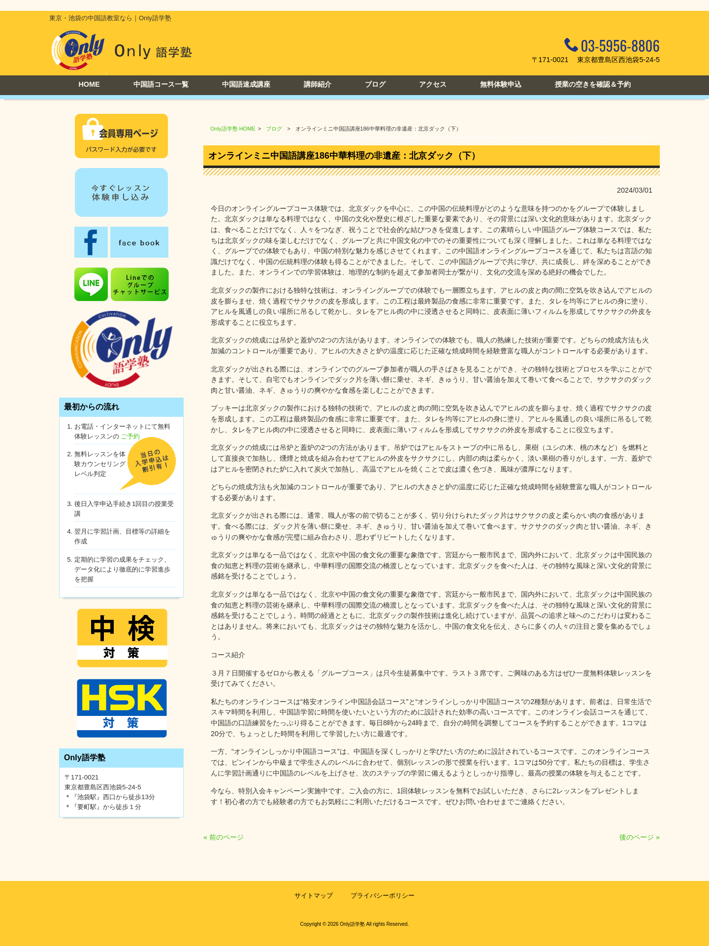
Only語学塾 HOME (233, 129)
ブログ (274, 129)
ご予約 (130, 436)
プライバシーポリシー (383, 895)
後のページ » (639, 837)
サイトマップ (313, 895)
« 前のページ (223, 837)
